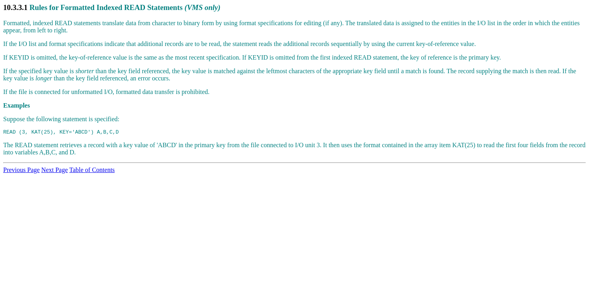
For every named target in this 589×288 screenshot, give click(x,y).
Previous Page (21, 171)
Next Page (54, 171)
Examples (16, 105)
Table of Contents (92, 171)
